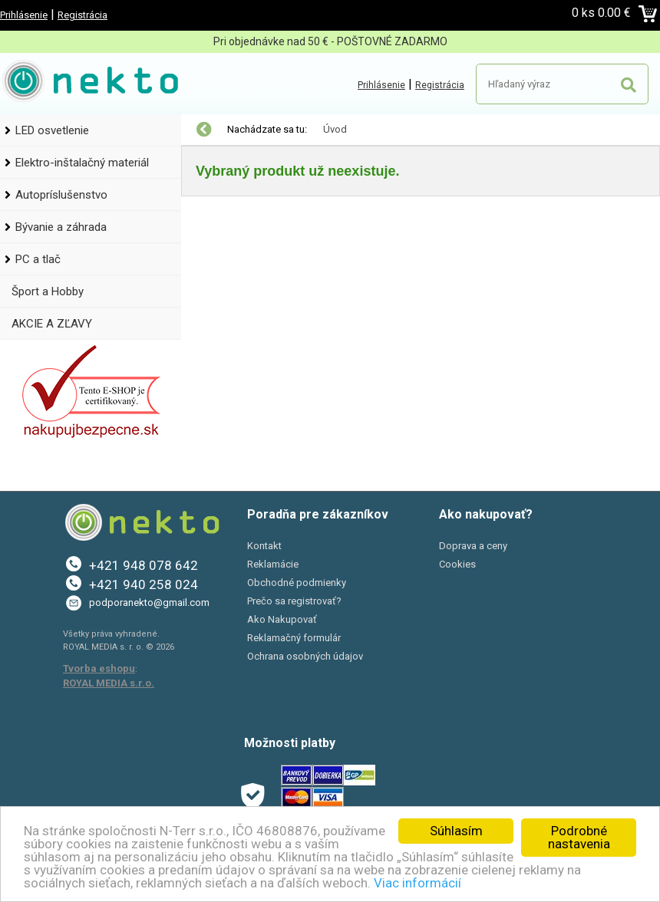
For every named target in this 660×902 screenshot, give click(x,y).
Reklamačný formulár (294, 638)
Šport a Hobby (48, 291)
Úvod (335, 129)
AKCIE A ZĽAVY (52, 324)
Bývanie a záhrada (61, 227)
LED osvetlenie (52, 130)
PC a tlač (38, 259)
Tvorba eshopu (99, 668)
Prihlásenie (24, 15)
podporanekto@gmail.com (149, 602)
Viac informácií (417, 882)
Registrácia (82, 15)
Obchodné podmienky (296, 582)
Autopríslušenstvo (61, 195)
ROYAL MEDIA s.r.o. (108, 683)
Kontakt (264, 545)
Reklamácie (273, 564)
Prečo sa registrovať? (294, 601)
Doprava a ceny (473, 545)
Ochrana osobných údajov (305, 656)
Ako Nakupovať (282, 619)
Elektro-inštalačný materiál (82, 163)
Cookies (457, 564)
